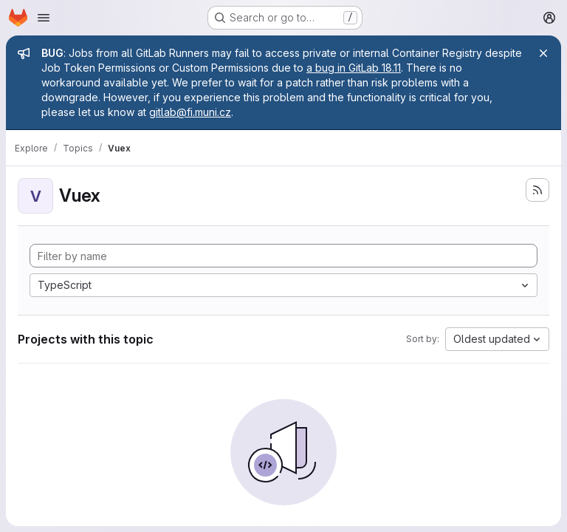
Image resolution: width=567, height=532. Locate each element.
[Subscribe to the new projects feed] (537, 190)
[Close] (543, 53)
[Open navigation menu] (43, 18)
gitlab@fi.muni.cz (190, 112)
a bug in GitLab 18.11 (353, 67)
